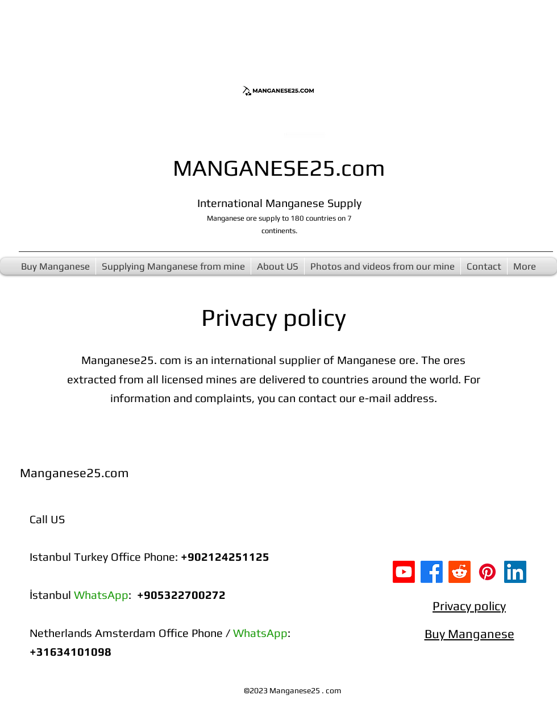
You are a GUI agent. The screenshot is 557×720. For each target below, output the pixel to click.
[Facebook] (432, 572)
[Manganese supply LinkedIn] (515, 572)
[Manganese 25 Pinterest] (487, 572)
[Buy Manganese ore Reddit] (459, 572)
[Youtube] (404, 572)
